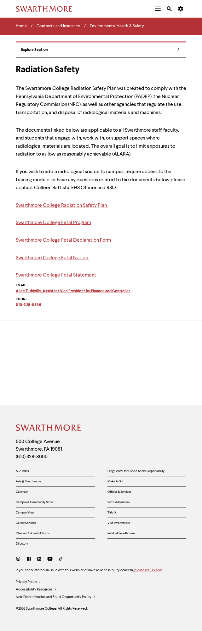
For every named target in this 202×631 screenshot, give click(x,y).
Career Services (26, 522)
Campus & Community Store (34, 502)
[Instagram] (19, 559)
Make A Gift (115, 481)
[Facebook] (29, 559)
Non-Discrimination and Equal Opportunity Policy (55, 597)
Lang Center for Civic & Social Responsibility (135, 471)
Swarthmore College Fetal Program (53, 222)
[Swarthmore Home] (49, 428)
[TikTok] (60, 559)
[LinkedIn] (39, 559)
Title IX (112, 512)
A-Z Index (22, 471)
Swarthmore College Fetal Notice (52, 258)
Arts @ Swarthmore (28, 481)
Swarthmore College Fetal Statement (56, 275)
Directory (22, 543)
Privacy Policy (28, 582)
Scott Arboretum (118, 502)
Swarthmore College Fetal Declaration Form (64, 240)
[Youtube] (50, 559)
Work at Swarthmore (121, 533)
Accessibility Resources (36, 590)
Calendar (22, 491)
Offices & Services (119, 491)
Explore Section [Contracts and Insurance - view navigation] (100, 50)
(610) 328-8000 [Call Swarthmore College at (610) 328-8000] (32, 456)
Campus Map (25, 512)
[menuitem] (158, 8)
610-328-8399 (28, 305)
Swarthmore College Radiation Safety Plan (62, 205)
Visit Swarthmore (118, 522)
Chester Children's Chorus (32, 533)
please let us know (147, 570)
